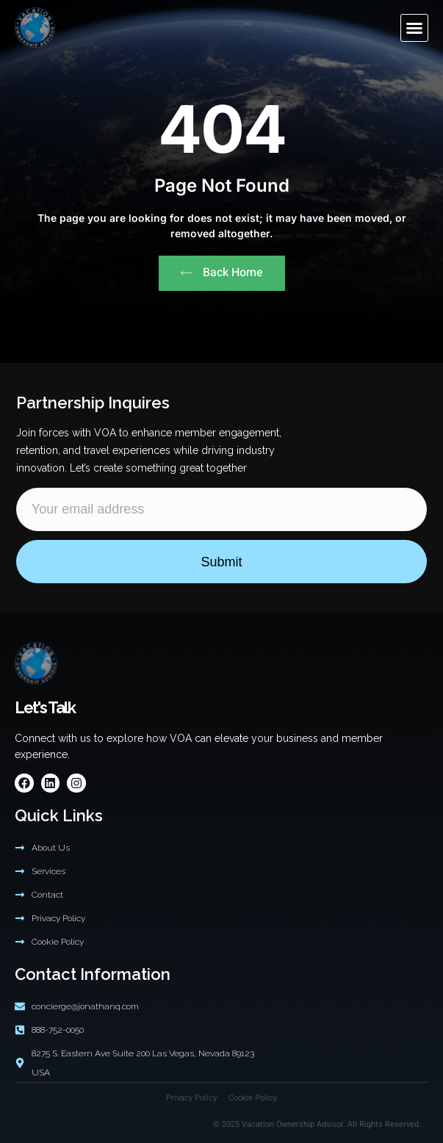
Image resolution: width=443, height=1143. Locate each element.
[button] (414, 28)
